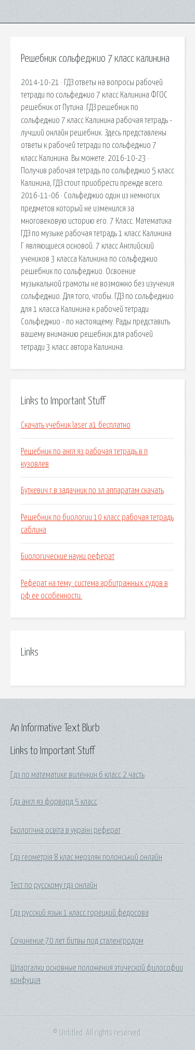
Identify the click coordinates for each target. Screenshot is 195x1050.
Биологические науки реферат (67, 556)
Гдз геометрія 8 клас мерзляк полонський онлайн (86, 857)
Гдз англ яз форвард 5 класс (53, 802)
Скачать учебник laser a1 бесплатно (76, 425)
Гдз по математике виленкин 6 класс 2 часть (77, 775)
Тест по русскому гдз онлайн (53, 885)
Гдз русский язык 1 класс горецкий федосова (79, 913)
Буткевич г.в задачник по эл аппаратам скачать (92, 490)
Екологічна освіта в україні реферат (65, 830)
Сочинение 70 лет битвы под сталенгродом (77, 941)
